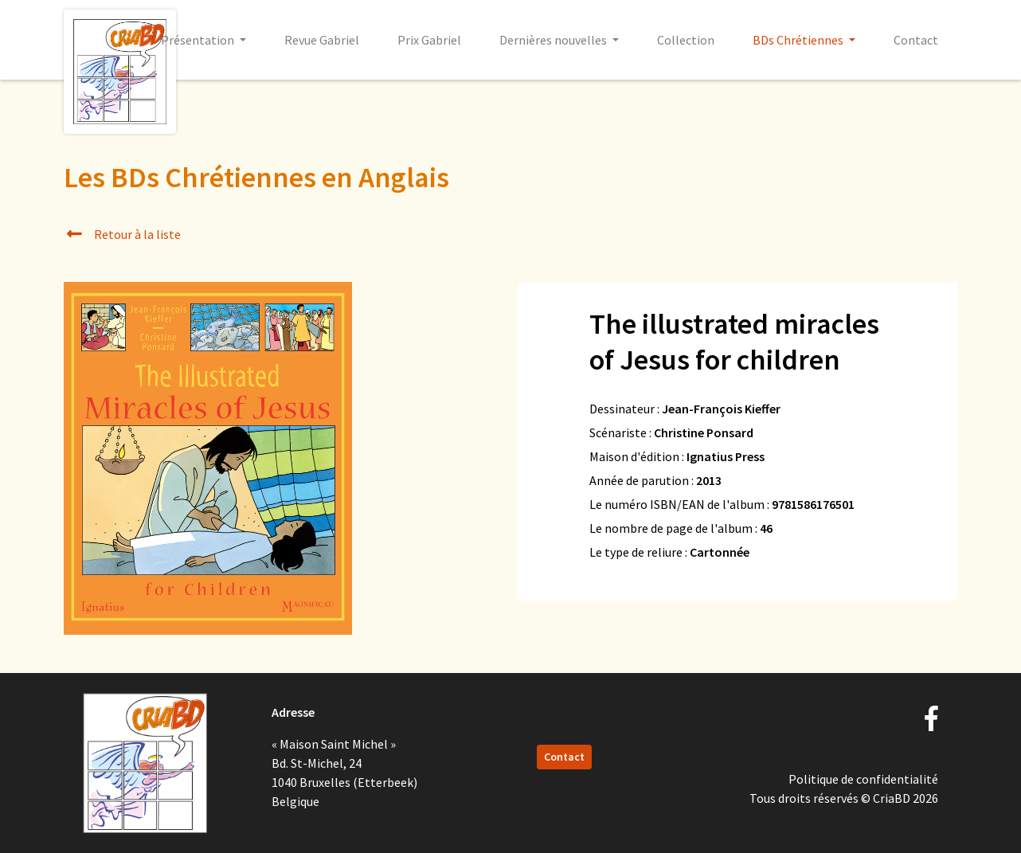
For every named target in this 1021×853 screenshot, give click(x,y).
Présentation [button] (199, 40)
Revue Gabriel (321, 40)
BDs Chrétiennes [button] (799, 40)
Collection (685, 40)
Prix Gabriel (429, 40)
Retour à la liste (122, 234)
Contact (916, 40)
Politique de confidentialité (863, 779)
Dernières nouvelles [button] (554, 40)
